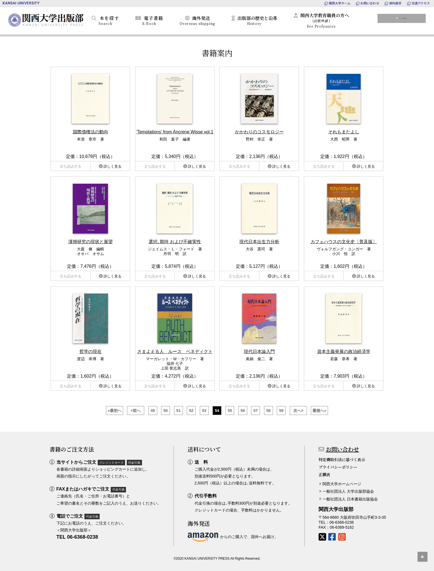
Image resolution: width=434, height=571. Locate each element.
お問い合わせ (342, 449)
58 (268, 410)
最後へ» (319, 410)
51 (178, 410)
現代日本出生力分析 (259, 241)
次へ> (298, 410)
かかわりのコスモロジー (259, 131)
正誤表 (324, 474)
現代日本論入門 (259, 351)
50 (165, 410)
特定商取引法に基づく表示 (342, 459)
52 (191, 410)
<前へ (136, 410)
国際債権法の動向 (90, 131)
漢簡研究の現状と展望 (90, 241)
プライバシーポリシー (338, 467)
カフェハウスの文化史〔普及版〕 (344, 241)
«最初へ (115, 410)
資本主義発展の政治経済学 (343, 351)
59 (281, 410)
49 (153, 410)
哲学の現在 (90, 351)
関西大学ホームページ (341, 484)
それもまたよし (343, 131)
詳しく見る (113, 166)
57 (256, 410)
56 (243, 410)
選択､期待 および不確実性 (175, 241)
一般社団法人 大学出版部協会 (348, 491)
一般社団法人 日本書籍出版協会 (350, 499)
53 (204, 410)
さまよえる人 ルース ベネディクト (175, 351)
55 (230, 410)
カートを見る (405, 19)
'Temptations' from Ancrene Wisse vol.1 (174, 131)
